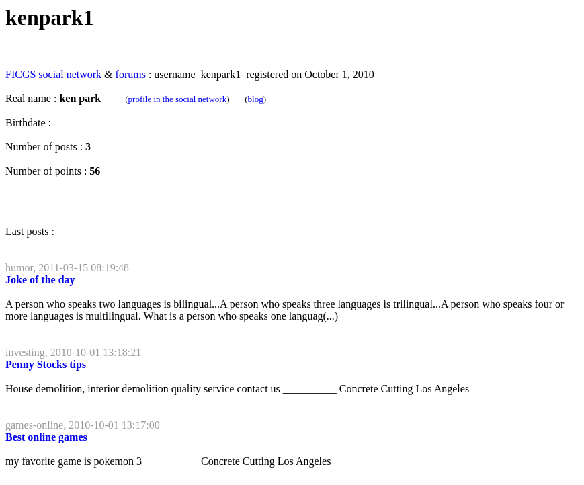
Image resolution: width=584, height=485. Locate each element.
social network (69, 74)
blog (255, 99)
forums (131, 74)
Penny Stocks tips (45, 364)
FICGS (20, 74)
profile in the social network (177, 99)
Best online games (46, 437)
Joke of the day (40, 279)
